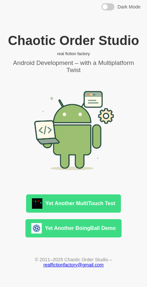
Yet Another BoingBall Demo (73, 228)
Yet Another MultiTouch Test (73, 203)
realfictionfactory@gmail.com (73, 264)
